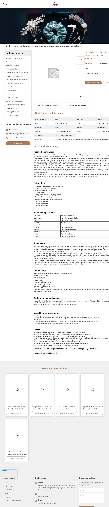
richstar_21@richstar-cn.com (19, 134)
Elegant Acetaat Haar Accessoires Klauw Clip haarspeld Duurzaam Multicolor (92, 408)
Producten (15, 46)
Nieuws (7, 497)
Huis (9, 46)
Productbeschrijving (77, 105)
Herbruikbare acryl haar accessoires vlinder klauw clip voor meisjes (16, 453)
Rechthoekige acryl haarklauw (85, 349)
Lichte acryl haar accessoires (57, 349)
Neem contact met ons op (14, 500)
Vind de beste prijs (93, 82)
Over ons (8, 486)
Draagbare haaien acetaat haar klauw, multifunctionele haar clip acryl (42, 408)
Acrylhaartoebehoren (26, 46)
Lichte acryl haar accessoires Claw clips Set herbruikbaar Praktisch (17, 408)
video (7, 493)
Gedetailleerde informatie (47, 105)
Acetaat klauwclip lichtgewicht (47, 353)
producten (8, 490)
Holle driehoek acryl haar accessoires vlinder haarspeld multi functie (67, 408)
